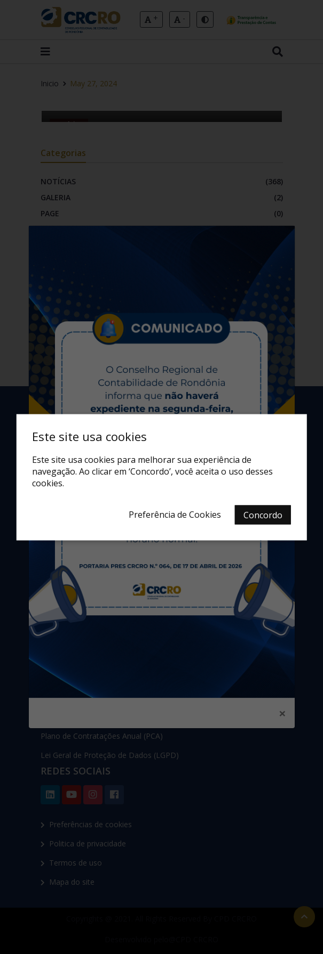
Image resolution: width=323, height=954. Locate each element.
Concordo (262, 514)
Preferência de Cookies (175, 514)
